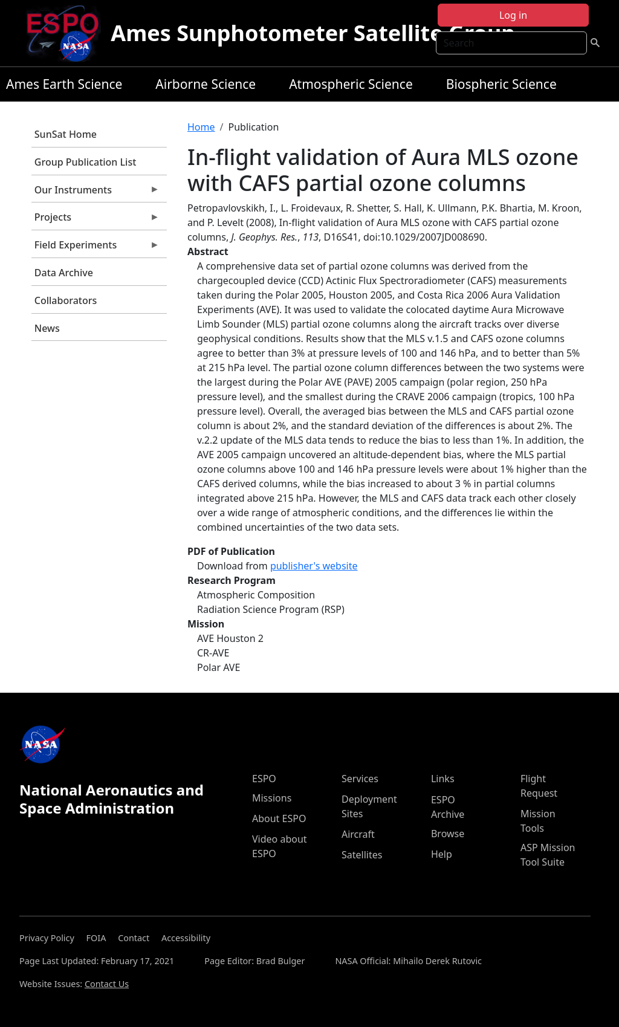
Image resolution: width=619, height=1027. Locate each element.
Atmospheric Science (351, 84)
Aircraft (358, 834)
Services (360, 778)
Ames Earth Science (64, 84)
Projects (95, 220)
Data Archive (63, 272)
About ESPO (279, 818)
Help (441, 854)
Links (443, 778)
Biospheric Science (501, 84)
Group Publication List (85, 162)
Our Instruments (95, 192)
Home (201, 127)
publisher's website (314, 565)
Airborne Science (205, 84)
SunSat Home (65, 134)
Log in (513, 15)
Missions (271, 798)
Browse (447, 833)
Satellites (362, 854)
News (47, 328)
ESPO (264, 778)
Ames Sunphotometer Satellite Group (313, 33)
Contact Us (107, 984)
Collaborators (65, 300)
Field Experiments (95, 248)
